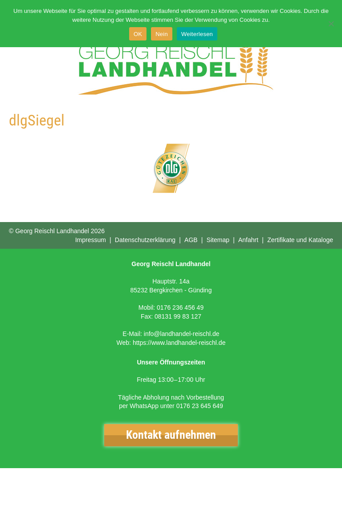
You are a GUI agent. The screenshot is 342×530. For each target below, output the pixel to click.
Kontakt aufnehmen (171, 434)
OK (138, 34)
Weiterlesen (197, 34)
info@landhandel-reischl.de (182, 333)
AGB (191, 239)
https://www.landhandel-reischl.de (179, 342)
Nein (161, 34)
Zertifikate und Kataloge (300, 239)
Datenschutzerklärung (145, 239)
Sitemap (218, 239)
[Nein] (330, 23)
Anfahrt (248, 239)
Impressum (90, 239)
